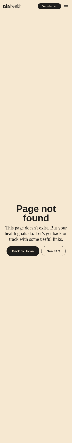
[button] (66, 6)
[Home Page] (12, 6)
